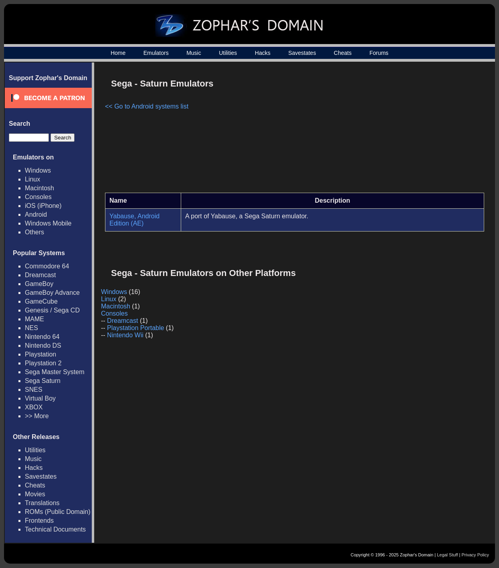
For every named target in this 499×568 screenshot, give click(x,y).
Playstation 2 (43, 363)
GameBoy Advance (52, 292)
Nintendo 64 (42, 336)
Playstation (40, 354)
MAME (34, 319)
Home (118, 53)
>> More (37, 416)
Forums (379, 53)
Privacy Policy (475, 554)
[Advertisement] (416, 131)
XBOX (33, 407)
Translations (42, 503)
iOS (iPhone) (43, 205)
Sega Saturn (43, 380)
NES (31, 327)
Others (34, 232)
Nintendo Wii (125, 335)
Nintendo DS (43, 345)
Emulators (156, 53)
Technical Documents (55, 529)
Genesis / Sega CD (52, 310)
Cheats (343, 53)
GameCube (41, 301)
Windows (38, 170)
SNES (33, 389)
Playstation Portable (135, 327)
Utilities (228, 53)
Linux (32, 179)
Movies (35, 494)
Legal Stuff (447, 554)
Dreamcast (40, 275)
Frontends (39, 520)
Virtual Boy (40, 398)
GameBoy (39, 283)
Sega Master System (55, 372)
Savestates (302, 53)
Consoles (38, 196)
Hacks (263, 53)
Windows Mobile (48, 223)
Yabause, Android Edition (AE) (134, 220)
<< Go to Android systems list (146, 106)
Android (36, 214)
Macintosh (39, 188)
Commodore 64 (47, 266)
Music (193, 53)
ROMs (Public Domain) (58, 511)
